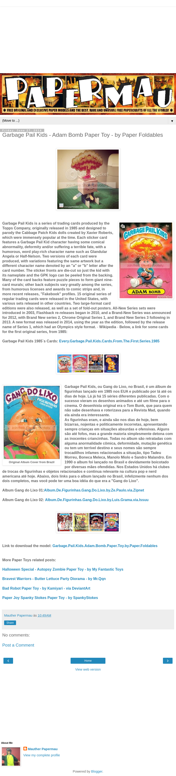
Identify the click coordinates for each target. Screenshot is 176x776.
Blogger (96, 771)
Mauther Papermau (43, 749)
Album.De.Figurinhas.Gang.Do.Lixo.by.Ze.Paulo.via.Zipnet (94, 490)
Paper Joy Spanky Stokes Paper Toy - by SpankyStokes (50, 598)
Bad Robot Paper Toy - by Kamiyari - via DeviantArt (46, 588)
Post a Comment (18, 645)
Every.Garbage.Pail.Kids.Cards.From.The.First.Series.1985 (109, 341)
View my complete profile (41, 755)
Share (10, 622)
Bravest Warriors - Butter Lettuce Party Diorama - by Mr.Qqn (54, 579)
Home (88, 660)
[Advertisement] (88, 39)
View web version (88, 669)
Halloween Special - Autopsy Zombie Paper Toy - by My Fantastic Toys (62, 569)
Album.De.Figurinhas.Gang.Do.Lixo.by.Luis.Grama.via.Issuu (96, 500)
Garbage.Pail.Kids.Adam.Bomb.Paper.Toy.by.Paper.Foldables (104, 546)
